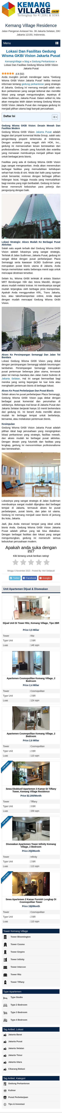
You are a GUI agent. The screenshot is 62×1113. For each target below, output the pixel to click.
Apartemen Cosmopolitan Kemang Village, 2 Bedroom (31, 679)
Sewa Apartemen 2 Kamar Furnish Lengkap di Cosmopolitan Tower (31, 900)
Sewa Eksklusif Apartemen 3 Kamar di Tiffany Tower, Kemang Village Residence (31, 790)
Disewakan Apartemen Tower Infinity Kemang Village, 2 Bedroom (31, 845)
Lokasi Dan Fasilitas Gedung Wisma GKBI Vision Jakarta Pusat (31, 53)
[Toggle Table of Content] (53, 117)
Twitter (15, 578)
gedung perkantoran (33, 84)
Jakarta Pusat (44, 131)
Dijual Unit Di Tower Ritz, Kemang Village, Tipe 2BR (31, 623)
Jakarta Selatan (11, 378)
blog (26, 61)
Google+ (45, 578)
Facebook (29, 578)
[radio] (15, 563)
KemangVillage (13, 61)
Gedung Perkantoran (43, 61)
